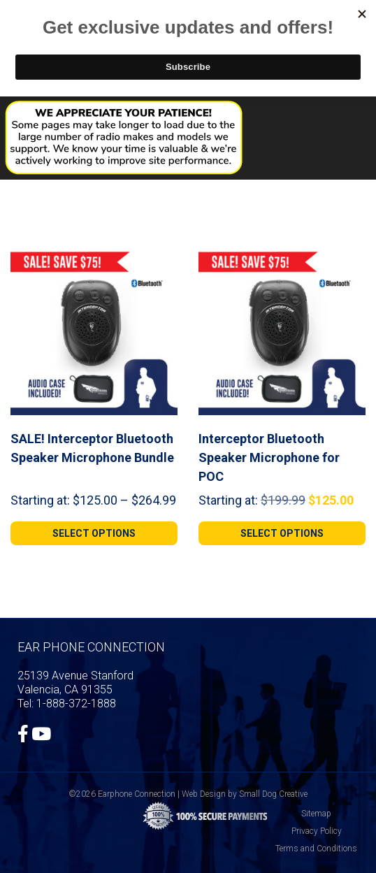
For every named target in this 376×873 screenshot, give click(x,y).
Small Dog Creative (273, 794)
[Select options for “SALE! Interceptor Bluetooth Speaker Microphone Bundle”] (94, 533)
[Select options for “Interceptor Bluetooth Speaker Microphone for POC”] (282, 533)
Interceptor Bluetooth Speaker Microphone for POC (269, 457)
